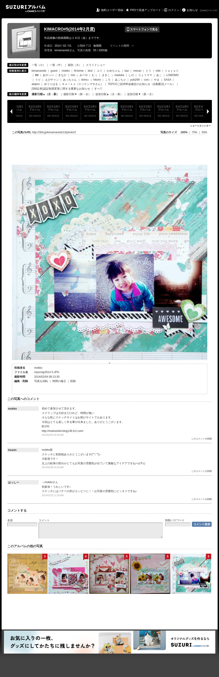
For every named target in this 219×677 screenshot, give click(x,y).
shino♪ (85, 79)
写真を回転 (41, 381)
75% (195, 132)
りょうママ (145, 75)
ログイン (173, 10)
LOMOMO (172, 75)
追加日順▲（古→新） (109, 94)
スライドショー (95, 65)
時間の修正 (59, 381)
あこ (159, 75)
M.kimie (78, 70)
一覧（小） (39, 65)
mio (73, 75)
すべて (98, 88)
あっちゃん (70, 79)
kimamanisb (39, 70)
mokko (66, 70)
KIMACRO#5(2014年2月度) (69, 29)
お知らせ (192, 10)
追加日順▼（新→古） (141, 94)
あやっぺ (48, 75)
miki (158, 70)
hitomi (97, 79)
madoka (119, 75)
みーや (84, 75)
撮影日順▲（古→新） (45, 94)
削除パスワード (175, 520)
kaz (127, 70)
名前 (10, 520)
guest (54, 70)
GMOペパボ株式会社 (209, 10)
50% (204, 132)
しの (131, 75)
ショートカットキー (200, 126)
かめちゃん (113, 70)
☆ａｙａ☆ (172, 70)
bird (90, 70)
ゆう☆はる (51, 84)
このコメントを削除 (201, 438)
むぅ (94, 75)
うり (38, 79)
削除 (73, 381)
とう (148, 70)
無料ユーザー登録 (112, 10)
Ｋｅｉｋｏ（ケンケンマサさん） (82, 84)
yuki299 (134, 79)
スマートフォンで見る (142, 29)
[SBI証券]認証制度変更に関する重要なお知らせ (61, 88)
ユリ (99, 70)
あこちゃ (120, 79)
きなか (62, 75)
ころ (108, 79)
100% (184, 132)
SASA (167, 79)
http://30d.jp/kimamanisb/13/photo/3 (54, 132)
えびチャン (52, 79)
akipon (36, 84)
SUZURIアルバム (26, 9)
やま (156, 79)
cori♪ (147, 79)
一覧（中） (56, 65)
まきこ (106, 75)
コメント (44, 520)
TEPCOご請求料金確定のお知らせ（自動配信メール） (141, 84)
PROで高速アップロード (145, 10)
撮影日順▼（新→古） (77, 94)
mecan (137, 70)
